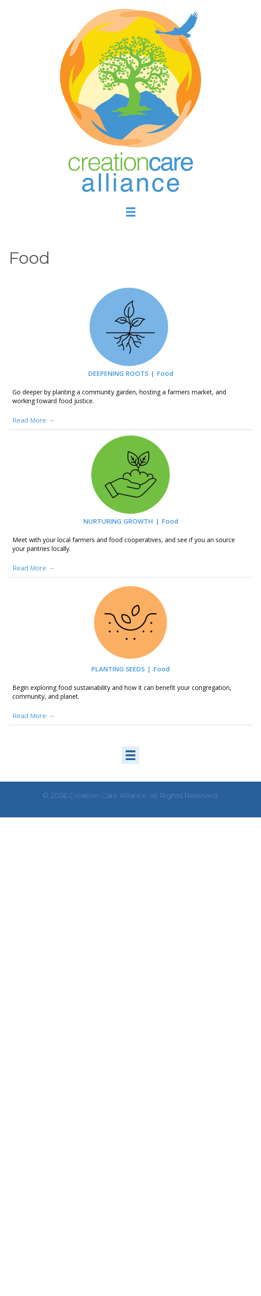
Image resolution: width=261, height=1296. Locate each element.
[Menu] (131, 211)
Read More (33, 420)
